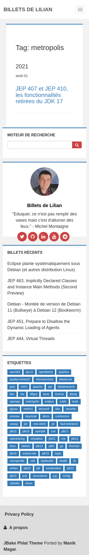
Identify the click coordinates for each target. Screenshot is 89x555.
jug (55, 476)
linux (13, 446)
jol (53, 424)
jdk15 (13, 431)
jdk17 (64, 431)
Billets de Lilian (28, 9)
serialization (53, 468)
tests (75, 401)
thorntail (74, 446)
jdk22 (13, 476)
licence (59, 394)
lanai (46, 394)
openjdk (40, 431)
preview (14, 416)
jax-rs (29, 372)
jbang (73, 394)
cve (53, 431)
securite (71, 409)
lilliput (33, 394)
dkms (45, 416)
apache (37, 386)
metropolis (32, 401)
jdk (38, 468)
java (12, 386)
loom (24, 386)
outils (63, 401)
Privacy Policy (19, 514)
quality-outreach (20, 379)
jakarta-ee (65, 379)
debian (26, 446)
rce (63, 438)
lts (74, 461)
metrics (28, 409)
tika (57, 409)
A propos (16, 527)
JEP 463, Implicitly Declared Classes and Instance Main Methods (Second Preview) (42, 286)
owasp (14, 424)
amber (14, 468)
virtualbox (37, 438)
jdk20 (27, 468)
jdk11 (52, 438)
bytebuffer (47, 461)
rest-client (39, 424)
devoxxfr (44, 409)
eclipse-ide (29, 453)
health (63, 461)
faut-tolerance (69, 424)
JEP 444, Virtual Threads (31, 338)
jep (50, 386)
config (66, 476)
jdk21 (70, 468)
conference (62, 416)
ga (61, 446)
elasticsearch (66, 386)
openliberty (46, 372)
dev (12, 394)
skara (28, 483)
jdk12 (74, 438)
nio (22, 394)
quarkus (64, 372)
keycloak (31, 416)
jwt (26, 424)
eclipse (49, 401)
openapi (15, 401)
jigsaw (14, 409)
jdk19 (45, 453)
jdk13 (39, 446)
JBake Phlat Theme (23, 543)
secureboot (40, 476)
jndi (25, 476)
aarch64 (15, 372)
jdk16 (26, 431)
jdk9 (51, 446)
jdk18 (13, 453)
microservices (44, 379)
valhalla (14, 483)
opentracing (17, 438)
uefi (32, 461)
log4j (58, 453)
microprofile (17, 461)
